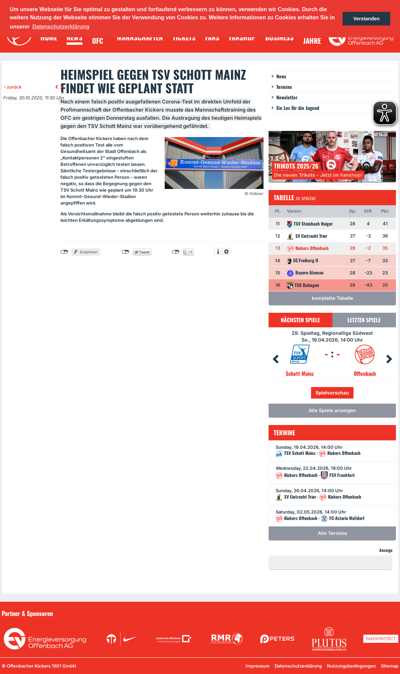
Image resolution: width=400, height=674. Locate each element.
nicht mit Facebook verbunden (64, 252)
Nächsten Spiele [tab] (300, 320)
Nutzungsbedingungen (351, 666)
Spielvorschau (332, 393)
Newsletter (286, 97)
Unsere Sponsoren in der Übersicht (359, 613)
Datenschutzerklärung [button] (60, 27)
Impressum (258, 666)
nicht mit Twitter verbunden (125, 252)
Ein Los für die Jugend (297, 107)
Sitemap (389, 666)
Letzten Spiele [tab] (364, 320)
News (281, 76)
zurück (12, 87)
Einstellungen (226, 251)
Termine (284, 86)
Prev (275, 359)
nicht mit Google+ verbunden (176, 252)
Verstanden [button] (366, 18)
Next (389, 359)
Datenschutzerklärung (298, 666)
